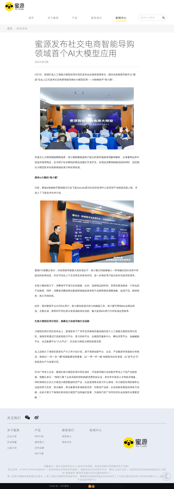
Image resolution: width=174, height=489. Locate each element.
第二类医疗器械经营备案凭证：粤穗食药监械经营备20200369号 (80, 476)
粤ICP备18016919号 (78, 485)
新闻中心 (121, 18)
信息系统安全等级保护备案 (63, 469)
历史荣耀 (12, 442)
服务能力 (39, 442)
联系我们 (96, 18)
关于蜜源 (53, 18)
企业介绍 (12, 436)
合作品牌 (39, 448)
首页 (31, 18)
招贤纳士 (67, 436)
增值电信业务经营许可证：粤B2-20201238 (103, 469)
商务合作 (67, 442)
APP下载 (39, 453)
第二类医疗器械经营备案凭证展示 (25, 476)
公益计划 (12, 448)
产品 (74, 18)
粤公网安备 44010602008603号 (109, 485)
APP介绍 (39, 436)
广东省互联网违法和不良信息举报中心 (137, 476)
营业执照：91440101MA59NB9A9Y (26, 469)
